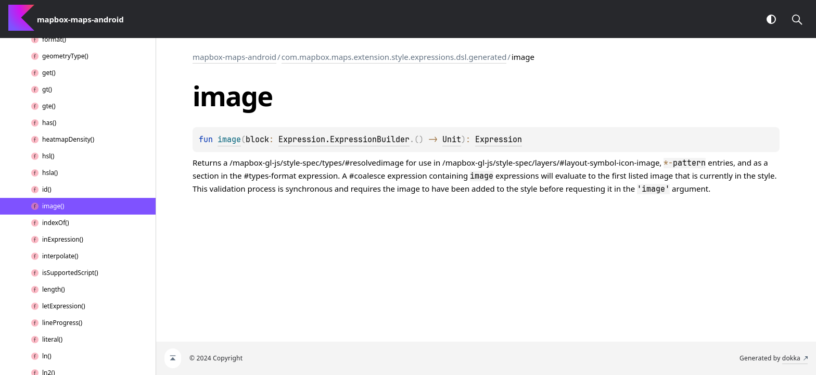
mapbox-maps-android (234, 57)
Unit (451, 139)
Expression (498, 139)
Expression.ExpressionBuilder (344, 139)
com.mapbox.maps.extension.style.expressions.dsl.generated (394, 57)
